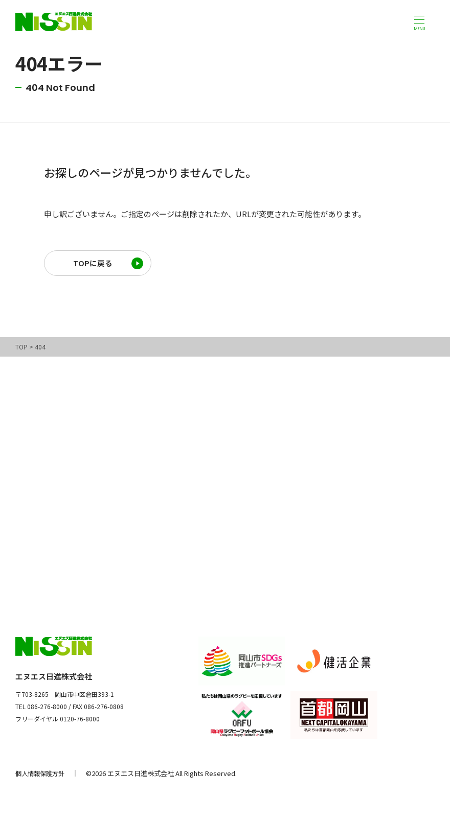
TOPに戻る (92, 265)
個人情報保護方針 (42, 776)
